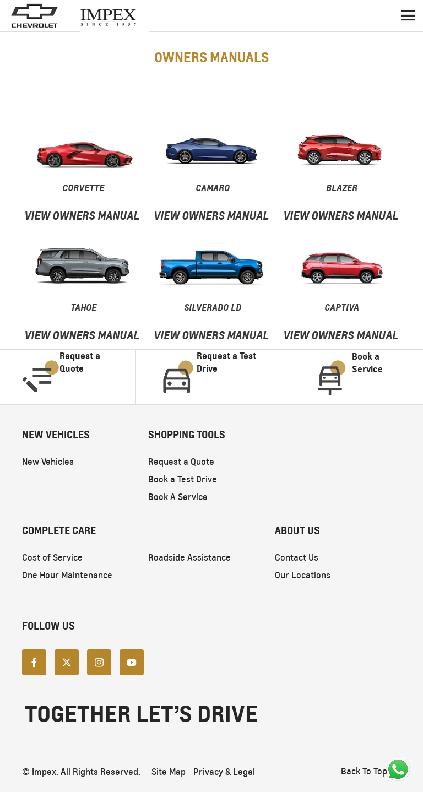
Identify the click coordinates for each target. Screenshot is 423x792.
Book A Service (178, 497)
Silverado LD (212, 307)
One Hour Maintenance (67, 575)
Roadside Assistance (189, 557)
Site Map (168, 772)
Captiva (341, 307)
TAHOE (83, 307)
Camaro (213, 188)
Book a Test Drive (182, 479)
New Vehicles (48, 462)
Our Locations (302, 575)
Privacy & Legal (224, 772)
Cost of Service (52, 557)
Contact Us (296, 557)
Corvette (83, 188)
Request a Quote (181, 462)
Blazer (341, 188)
